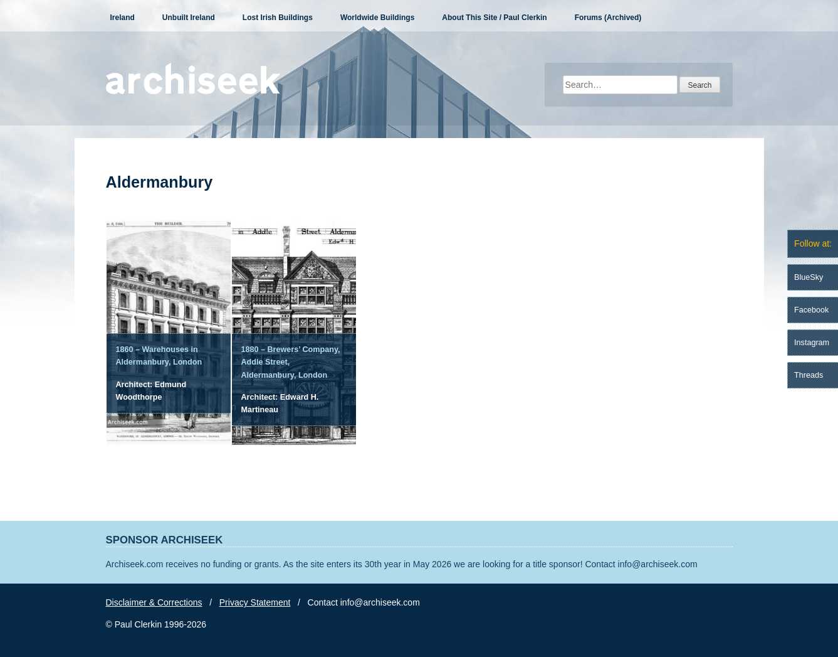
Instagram (811, 342)
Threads (808, 375)
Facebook (811, 310)
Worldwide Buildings (377, 17)
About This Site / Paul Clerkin (494, 17)
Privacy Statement (255, 602)
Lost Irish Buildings (278, 17)
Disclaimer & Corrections (154, 602)
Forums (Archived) (608, 17)
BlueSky (808, 277)
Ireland (122, 17)
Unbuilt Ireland (188, 17)
